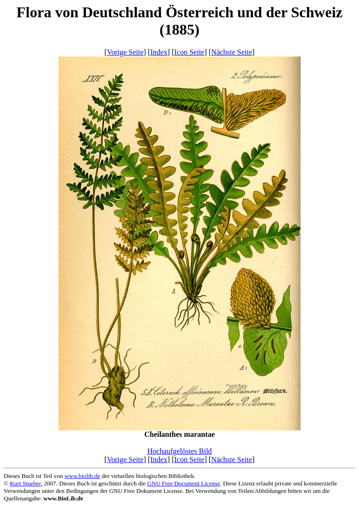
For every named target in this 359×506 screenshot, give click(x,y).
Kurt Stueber (25, 483)
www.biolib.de (82, 475)
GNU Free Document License (183, 483)
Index (159, 52)
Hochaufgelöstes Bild (179, 451)
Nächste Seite (231, 52)
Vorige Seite (125, 52)
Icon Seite (189, 52)
